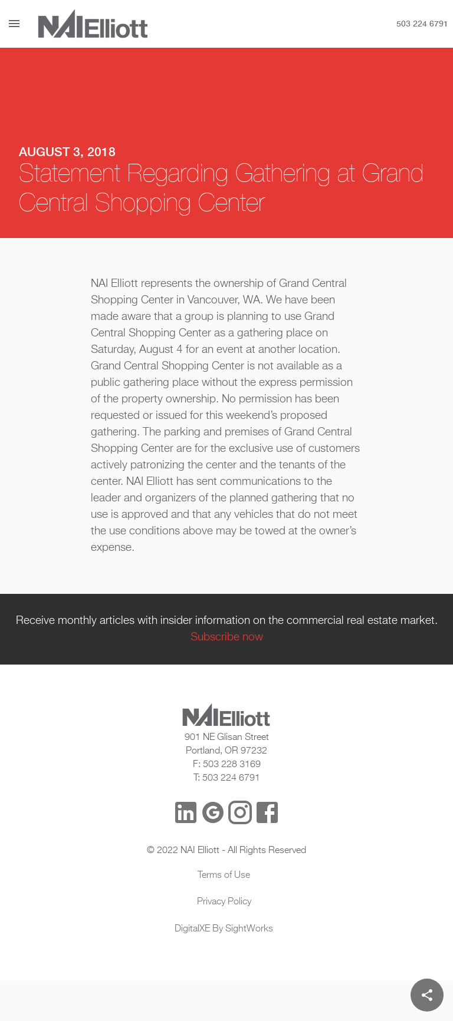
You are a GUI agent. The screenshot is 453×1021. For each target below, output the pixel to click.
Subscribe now (227, 637)
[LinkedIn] (186, 812)
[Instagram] (240, 812)
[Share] (427, 995)
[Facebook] (267, 812)
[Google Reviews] (213, 812)
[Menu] (14, 23)
